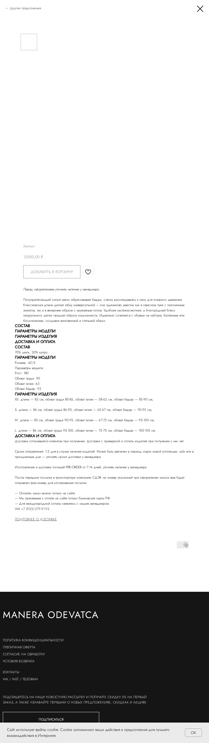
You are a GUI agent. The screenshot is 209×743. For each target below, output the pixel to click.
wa (5, 679)
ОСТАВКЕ (50, 519)
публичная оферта (19, 647)
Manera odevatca (51, 615)
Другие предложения (25, 8)
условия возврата (18, 661)
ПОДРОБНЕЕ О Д (29, 519)
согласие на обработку (24, 654)
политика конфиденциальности (33, 640)
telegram (30, 679)
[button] (51, 719)
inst (15, 679)
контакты (11, 672)
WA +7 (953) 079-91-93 (32, 508)
